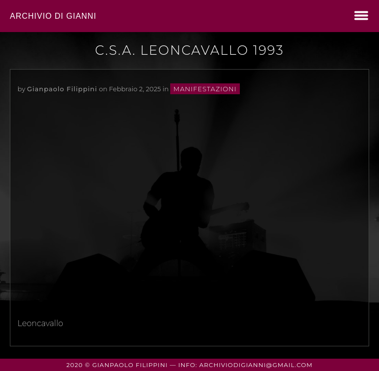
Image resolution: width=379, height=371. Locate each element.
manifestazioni (204, 89)
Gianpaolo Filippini (62, 89)
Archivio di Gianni (53, 16)
